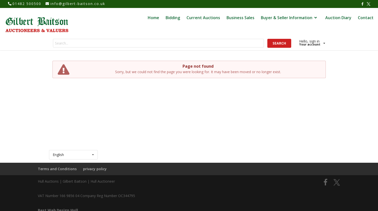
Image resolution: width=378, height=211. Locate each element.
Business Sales (240, 17)
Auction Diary (338, 17)
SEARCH (279, 43)
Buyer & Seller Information (289, 17)
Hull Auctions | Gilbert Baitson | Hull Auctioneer (76, 181)
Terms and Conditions (57, 168)
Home (153, 17)
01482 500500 (26, 3)
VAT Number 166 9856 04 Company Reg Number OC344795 (86, 195)
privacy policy (95, 168)
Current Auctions (203, 17)
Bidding (173, 17)
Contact (366, 17)
